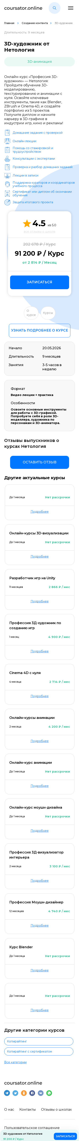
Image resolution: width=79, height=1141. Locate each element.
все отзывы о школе (39, 231)
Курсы (48, 313)
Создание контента (35, 23)
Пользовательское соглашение (32, 1128)
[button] (54, 8)
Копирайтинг (17, 1041)
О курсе (31, 313)
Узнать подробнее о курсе (39, 330)
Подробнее (40, 512)
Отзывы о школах (56, 1110)
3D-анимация (39, 62)
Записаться (39, 282)
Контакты (27, 1110)
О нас (9, 1110)
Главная (9, 23)
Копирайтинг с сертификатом (29, 1051)
